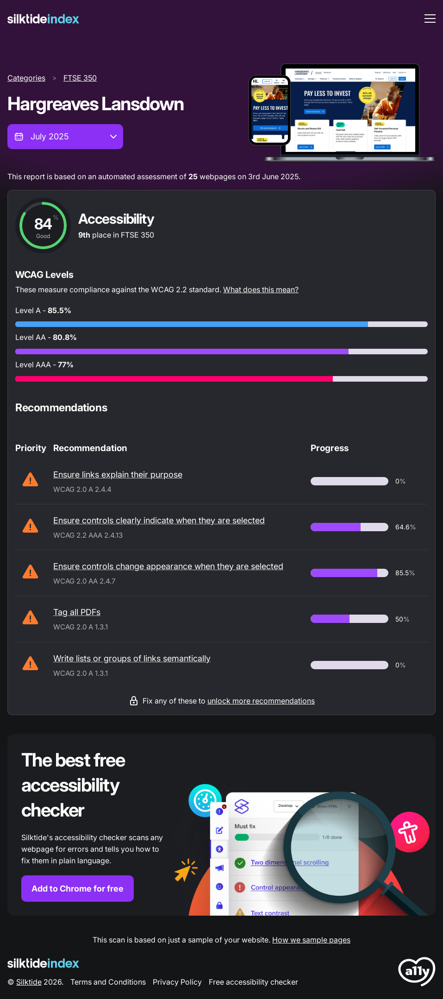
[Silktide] (43, 19)
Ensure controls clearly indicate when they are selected (159, 520)
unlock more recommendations (261, 700)
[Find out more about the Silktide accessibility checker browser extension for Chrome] (221, 825)
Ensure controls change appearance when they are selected (168, 566)
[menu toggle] (430, 18)
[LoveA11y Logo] (417, 973)
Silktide (29, 981)
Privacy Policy (177, 981)
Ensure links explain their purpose (117, 474)
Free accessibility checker (253, 981)
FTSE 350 (80, 77)
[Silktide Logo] (43, 963)
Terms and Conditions (108, 981)
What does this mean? (261, 289)
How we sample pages (311, 939)
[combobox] (65, 136)
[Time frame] (65, 136)
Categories (26, 77)
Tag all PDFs (76, 612)
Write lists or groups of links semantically (132, 658)
